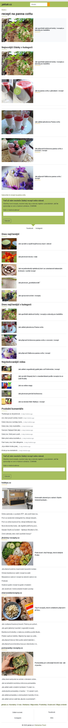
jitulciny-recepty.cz (10, 538)
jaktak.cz (4, 705)
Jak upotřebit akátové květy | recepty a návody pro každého (49, 29)
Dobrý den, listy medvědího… (11, 426)
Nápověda (34, 705)
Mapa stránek (61, 705)
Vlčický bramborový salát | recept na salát (16, 573)
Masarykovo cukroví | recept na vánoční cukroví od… (19, 577)
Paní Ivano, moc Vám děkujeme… (13, 442)
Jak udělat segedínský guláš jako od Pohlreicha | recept (39, 369)
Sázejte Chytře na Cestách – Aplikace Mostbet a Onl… (20, 530)
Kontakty (12, 705)
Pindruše (5, 581)
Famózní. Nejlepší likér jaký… (11, 430)
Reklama (26, 705)
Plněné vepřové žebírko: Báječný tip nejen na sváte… (19, 636)
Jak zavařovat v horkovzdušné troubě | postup (17, 589)
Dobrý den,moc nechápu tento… (12, 422)
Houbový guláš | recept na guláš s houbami (16, 585)
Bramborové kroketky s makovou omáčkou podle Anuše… (21, 632)
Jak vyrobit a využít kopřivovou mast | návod (34, 244)
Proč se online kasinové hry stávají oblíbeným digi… (19, 522)
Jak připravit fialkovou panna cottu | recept (34, 353)
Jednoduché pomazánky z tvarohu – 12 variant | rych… (20, 691)
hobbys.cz (6, 483)
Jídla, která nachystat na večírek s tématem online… (19, 679)
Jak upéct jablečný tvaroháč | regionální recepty (18, 628)
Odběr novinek (17, 712)
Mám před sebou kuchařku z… (12, 438)
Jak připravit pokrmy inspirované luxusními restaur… (19, 569)
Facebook (29, 228)
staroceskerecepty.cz (12, 593)
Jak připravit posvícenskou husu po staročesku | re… (20, 644)
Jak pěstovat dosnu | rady (27, 257)
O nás (19, 705)
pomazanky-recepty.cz (12, 648)
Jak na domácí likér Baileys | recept (31, 402)
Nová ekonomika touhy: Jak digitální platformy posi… (20, 526)
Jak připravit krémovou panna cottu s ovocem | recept (38, 340)
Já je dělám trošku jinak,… (10, 446)
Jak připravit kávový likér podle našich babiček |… (18, 640)
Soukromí (51, 705)
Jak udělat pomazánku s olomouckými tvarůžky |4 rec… (20, 695)
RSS (51, 718)
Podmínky (43, 705)
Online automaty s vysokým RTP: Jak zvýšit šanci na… (20, 514)
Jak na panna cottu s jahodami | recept (49, 91)
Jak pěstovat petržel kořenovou (30, 394)
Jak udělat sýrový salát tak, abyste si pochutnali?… (19, 699)
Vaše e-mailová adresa (11, 210)
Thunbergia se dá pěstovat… (11, 414)
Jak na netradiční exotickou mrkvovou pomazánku (19, 683)
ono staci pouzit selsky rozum (12, 418)
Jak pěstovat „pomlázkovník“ (29, 283)
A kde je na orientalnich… (10, 450)
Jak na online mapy (25, 385)
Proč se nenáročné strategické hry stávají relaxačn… (19, 518)
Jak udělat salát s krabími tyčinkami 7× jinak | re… (18, 687)
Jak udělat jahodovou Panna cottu (47, 122)
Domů (4, 10)
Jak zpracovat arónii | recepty (29, 296)
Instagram (39, 228)
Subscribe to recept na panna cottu (14, 195)
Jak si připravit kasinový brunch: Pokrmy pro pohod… (20, 624)
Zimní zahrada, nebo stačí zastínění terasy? (16, 534)
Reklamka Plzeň (40, 725)
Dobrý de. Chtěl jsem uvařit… (11, 434)
